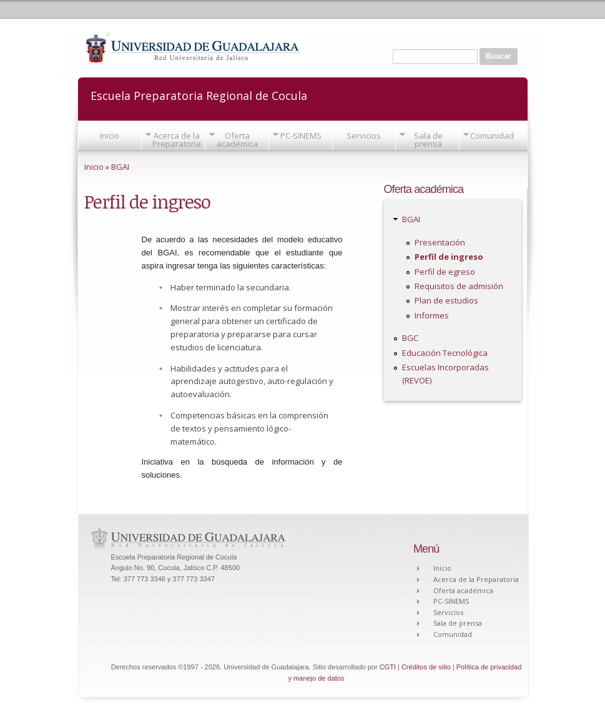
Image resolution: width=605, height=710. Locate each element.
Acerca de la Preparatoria (176, 139)
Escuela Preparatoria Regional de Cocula (199, 94)
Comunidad (492, 135)
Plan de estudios (446, 300)
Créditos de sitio (426, 667)
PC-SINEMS (301, 135)
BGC (410, 337)
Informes (432, 315)
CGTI (388, 667)
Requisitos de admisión (459, 286)
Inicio (109, 135)
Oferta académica (237, 139)
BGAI (120, 166)
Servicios (364, 135)
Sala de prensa (428, 139)
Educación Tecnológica (445, 352)
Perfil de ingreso (449, 256)
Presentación (440, 242)
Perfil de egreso (445, 271)
